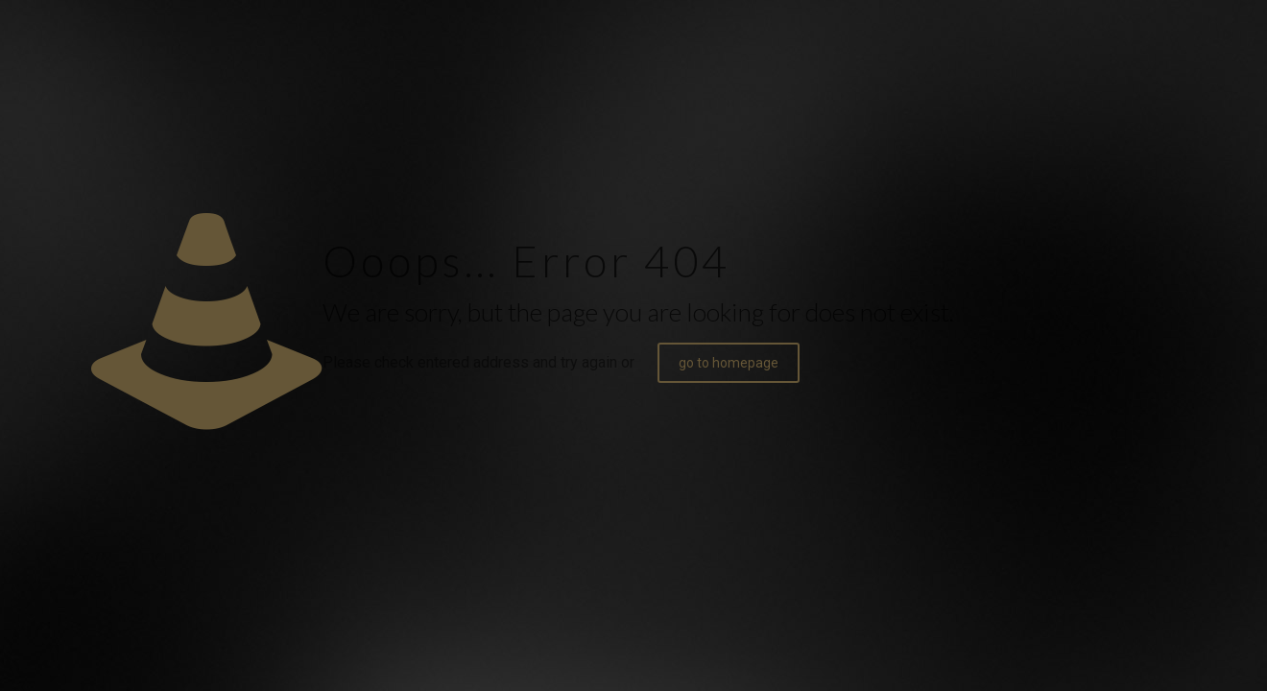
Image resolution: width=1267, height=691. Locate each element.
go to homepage (728, 362)
